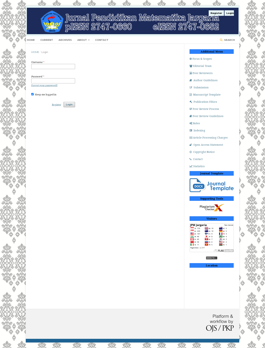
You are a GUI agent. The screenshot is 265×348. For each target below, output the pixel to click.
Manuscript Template (205, 94)
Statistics (197, 166)
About (82, 39)
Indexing (197, 130)
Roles (195, 123)
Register (216, 13)
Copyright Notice (202, 152)
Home (31, 39)
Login (230, 13)
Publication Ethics (203, 101)
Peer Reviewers (201, 73)
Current (46, 39)
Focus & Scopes (201, 58)
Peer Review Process (204, 109)
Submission (199, 87)
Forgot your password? (44, 85)
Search (229, 39)
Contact (101, 39)
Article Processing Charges (209, 137)
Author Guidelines (204, 80)
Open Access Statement (206, 144)
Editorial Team (201, 66)
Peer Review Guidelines (206, 116)
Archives (65, 39)
